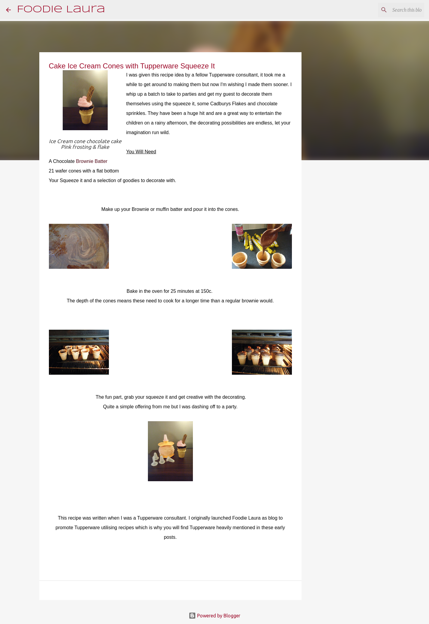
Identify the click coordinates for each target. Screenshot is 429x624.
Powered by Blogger (214, 615)
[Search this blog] (392, 10)
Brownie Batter (91, 161)
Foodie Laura (61, 9)
